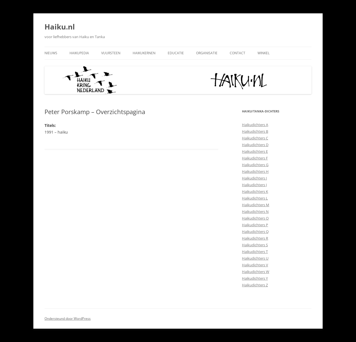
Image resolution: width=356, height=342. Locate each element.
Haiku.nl (59, 27)
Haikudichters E (255, 151)
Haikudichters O (255, 218)
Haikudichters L (255, 198)
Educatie (176, 53)
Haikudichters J (254, 184)
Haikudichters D (255, 144)
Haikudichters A (255, 124)
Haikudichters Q (255, 231)
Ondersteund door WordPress (67, 318)
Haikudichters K (255, 191)
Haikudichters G (255, 164)
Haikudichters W (255, 271)
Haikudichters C (255, 138)
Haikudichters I (254, 178)
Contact (237, 53)
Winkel (264, 53)
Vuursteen (110, 53)
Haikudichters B (255, 131)
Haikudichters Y (255, 278)
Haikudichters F (255, 158)
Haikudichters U (255, 258)
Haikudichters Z (255, 284)
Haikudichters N (255, 211)
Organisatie (206, 53)
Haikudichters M (255, 204)
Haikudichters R (255, 238)
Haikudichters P (255, 224)
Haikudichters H (255, 171)
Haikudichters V (255, 264)
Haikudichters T (255, 251)
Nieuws (50, 53)
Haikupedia (79, 53)
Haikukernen (144, 53)
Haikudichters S (255, 244)
